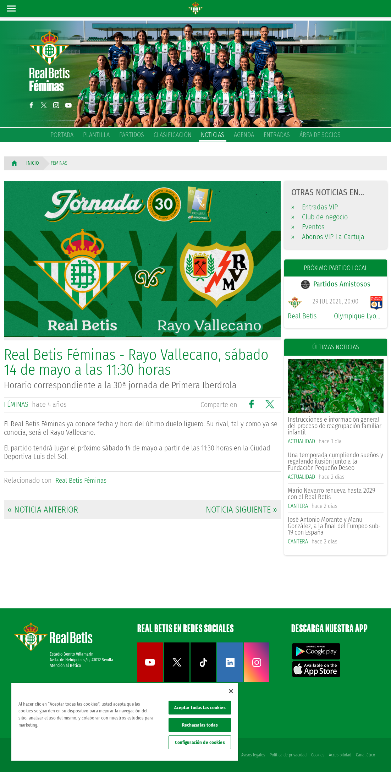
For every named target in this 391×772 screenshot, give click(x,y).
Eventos (307, 227)
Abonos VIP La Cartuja (327, 237)
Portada (61, 135)
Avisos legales (252, 754)
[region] (124, 722)
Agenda (244, 135)
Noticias (212, 135)
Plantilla (96, 135)
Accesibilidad (340, 754)
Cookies (317, 754)
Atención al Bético (65, 665)
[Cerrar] (231, 691)
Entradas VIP (314, 207)
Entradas (277, 135)
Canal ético (365, 754)
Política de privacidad (287, 754)
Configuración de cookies (200, 742)
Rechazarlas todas (200, 725)
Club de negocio (319, 217)
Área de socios (320, 135)
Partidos (131, 135)
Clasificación (173, 135)
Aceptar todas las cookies (200, 707)
